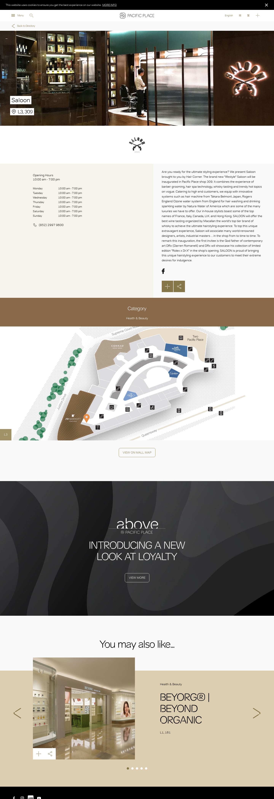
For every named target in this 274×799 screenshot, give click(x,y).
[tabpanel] (137, 708)
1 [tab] (128, 768)
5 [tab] (146, 768)
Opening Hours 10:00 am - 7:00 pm (46, 177)
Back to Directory (22, 26)
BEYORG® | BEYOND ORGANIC (84, 708)
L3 (6, 434)
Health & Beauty (137, 318)
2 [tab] (132, 768)
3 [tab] (137, 768)
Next (256, 713)
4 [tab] (141, 768)
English (229, 15)
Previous (17, 713)
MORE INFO (109, 4)
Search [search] (31, 15)
